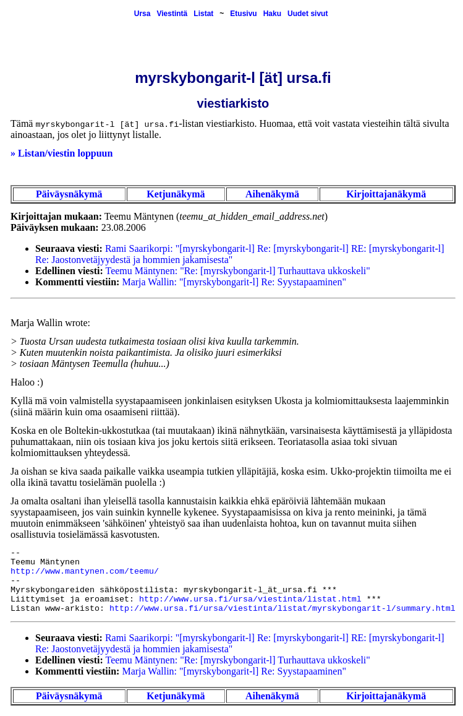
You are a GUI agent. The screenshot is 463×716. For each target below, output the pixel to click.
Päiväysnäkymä (69, 194)
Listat (203, 13)
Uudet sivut (307, 13)
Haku (272, 13)
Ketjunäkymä (176, 194)
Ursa (142, 13)
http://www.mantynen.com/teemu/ (85, 571)
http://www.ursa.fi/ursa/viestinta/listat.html (250, 599)
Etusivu (243, 13)
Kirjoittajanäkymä (386, 194)
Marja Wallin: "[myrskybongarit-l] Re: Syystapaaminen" (234, 282)
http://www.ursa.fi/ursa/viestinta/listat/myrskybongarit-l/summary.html (282, 608)
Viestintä (171, 13)
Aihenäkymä (272, 194)
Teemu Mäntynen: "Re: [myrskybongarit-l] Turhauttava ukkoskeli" (238, 270)
